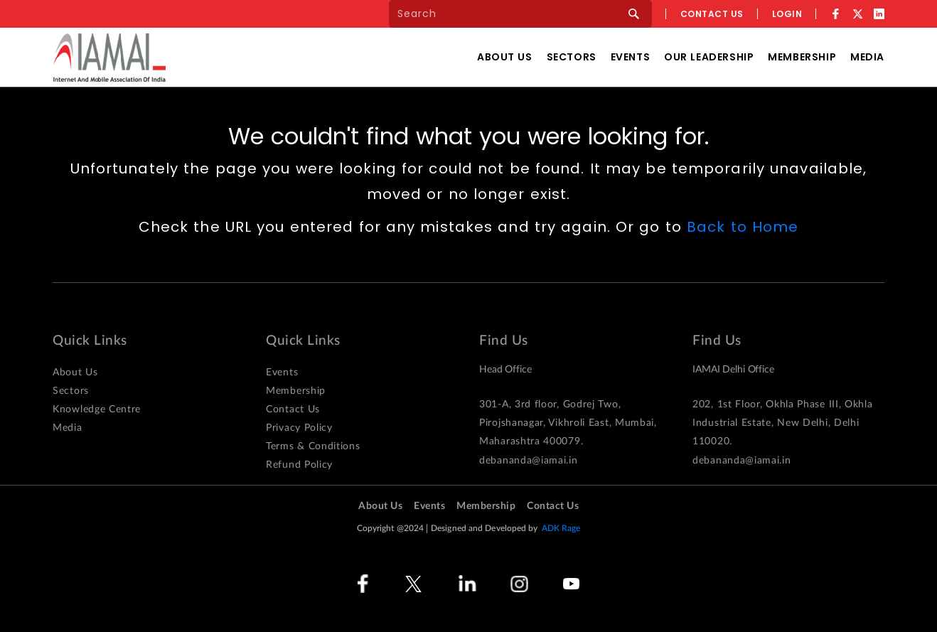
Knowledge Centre (97, 409)
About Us (504, 57)
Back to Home (742, 227)
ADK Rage (561, 528)
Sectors (571, 57)
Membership (802, 57)
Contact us (712, 14)
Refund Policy (299, 465)
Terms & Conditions (313, 446)
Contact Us (293, 409)
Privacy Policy (299, 428)
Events (630, 57)
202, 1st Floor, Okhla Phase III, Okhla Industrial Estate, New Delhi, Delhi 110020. (782, 423)
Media (867, 57)
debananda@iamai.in (528, 461)
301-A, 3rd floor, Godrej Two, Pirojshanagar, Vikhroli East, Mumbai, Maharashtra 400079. (568, 423)
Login (787, 14)
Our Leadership (709, 57)
